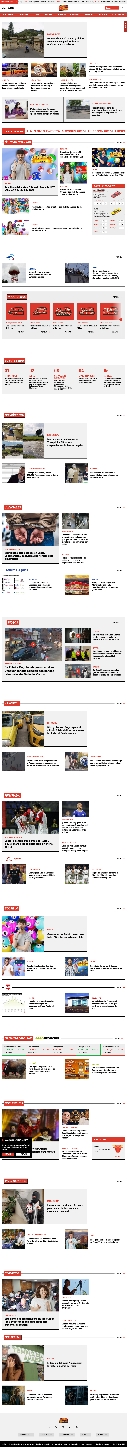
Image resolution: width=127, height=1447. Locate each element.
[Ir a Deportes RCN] (13, 859)
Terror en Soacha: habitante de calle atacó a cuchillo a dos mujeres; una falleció (14, 85)
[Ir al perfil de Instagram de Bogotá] (63, 1427)
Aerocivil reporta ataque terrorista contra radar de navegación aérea (40, 274)
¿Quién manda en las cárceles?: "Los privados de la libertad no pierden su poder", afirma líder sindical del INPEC (105, 274)
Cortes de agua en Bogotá (101, 131)
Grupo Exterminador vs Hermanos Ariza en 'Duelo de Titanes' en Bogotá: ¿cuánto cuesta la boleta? (74, 1155)
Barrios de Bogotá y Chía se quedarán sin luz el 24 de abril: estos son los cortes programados (75, 1304)
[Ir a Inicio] (64, 8)
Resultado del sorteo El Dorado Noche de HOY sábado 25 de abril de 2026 (108, 174)
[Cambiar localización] (112, 8)
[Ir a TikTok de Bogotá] (70, 1427)
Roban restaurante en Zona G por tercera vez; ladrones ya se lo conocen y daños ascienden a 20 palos (107, 85)
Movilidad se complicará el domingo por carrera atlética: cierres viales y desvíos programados (106, 763)
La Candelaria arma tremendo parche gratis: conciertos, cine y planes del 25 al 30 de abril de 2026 (72, 87)
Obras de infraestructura (48, 131)
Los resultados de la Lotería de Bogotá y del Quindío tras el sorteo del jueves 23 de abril (105, 1070)
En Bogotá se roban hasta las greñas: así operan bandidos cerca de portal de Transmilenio (107, 672)
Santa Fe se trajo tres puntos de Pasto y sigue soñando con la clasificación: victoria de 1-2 (29, 843)
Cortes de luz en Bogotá (75, 131)
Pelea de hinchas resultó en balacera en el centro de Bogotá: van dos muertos (74, 560)
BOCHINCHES (75, 14)
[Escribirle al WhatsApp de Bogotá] (77, 1427)
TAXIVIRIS (36, 14)
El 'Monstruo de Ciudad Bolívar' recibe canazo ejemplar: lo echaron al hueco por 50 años (106, 637)
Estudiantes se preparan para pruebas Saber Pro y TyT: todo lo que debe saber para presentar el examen (29, 1321)
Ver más (120, 142)
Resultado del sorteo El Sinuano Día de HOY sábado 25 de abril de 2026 (72, 191)
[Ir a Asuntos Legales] (17, 570)
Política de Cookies (102, 1444)
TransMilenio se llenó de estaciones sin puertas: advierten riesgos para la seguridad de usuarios (107, 111)
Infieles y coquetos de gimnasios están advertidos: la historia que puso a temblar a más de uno (104, 1397)
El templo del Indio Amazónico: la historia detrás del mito (64, 1364)
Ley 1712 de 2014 (119, 1444)
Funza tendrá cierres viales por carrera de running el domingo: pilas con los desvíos (42, 87)
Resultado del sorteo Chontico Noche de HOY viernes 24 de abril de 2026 (41, 968)
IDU (31, 131)
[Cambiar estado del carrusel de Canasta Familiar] (16, 2)
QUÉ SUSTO (102, 14)
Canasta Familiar (7, 2)
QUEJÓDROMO (8, 14)
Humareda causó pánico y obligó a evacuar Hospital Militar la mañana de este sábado (65, 41)
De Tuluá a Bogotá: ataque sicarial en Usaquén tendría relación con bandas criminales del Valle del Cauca (29, 671)
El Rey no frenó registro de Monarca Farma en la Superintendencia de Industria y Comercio (105, 586)
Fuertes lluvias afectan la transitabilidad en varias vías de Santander (88, 380)
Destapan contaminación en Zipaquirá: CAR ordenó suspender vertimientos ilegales (65, 442)
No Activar (23, 1154)
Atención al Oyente (61, 1444)
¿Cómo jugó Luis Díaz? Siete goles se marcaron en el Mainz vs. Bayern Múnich (42, 875)
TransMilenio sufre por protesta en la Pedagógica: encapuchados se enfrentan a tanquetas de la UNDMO (43, 763)
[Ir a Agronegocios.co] (47, 1038)
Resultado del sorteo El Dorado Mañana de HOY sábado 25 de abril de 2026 (72, 154)
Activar (8, 1154)
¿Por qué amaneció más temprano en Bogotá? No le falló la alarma (105, 1241)
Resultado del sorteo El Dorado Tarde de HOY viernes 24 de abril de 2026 (106, 968)
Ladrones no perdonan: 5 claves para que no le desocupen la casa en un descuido (65, 1208)
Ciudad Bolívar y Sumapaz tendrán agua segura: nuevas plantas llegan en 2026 (75, 1326)
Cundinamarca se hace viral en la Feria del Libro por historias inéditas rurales (42, 1241)
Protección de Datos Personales (81, 1444)
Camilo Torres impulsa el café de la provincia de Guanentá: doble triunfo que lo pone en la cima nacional (112, 382)
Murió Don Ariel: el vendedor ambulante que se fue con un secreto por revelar (39, 1397)
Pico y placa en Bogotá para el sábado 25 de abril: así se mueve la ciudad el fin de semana (65, 730)
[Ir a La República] (8, 987)
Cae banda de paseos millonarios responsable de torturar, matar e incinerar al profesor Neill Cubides (107, 655)
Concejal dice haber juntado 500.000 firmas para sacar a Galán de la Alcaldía (42, 475)
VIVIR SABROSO (118, 14)
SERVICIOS (89, 14)
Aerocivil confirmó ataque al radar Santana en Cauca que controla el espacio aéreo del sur (104, 1005)
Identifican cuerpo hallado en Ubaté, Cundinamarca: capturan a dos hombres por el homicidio (29, 555)
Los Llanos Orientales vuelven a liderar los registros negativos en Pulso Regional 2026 (42, 1005)
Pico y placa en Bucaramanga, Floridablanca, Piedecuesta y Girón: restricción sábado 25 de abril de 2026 (63, 385)
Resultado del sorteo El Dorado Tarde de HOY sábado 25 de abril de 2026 (30, 189)
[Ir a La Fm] (10, 257)
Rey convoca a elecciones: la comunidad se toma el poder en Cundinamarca (104, 475)
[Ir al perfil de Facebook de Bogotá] (49, 1427)
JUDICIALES (23, 14)
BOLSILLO (62, 14)
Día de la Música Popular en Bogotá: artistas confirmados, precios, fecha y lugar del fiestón (75, 1134)
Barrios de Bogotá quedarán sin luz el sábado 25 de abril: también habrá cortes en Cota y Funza (107, 69)
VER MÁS (22, 332)
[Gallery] (63, 318)
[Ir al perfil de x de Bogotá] (56, 1427)
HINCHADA (49, 14)
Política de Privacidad (43, 1444)
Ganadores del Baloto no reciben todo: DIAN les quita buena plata (65, 936)
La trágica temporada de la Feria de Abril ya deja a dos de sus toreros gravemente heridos (42, 1070)
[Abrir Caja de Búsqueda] (122, 8)
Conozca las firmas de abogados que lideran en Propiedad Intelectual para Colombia (40, 586)
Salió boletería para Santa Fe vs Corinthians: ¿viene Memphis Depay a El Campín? (75, 848)
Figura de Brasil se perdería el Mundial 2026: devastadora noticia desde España (105, 875)
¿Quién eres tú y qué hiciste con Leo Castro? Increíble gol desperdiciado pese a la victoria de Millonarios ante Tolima (75, 827)
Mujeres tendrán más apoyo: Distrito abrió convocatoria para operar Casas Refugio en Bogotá (44, 111)
